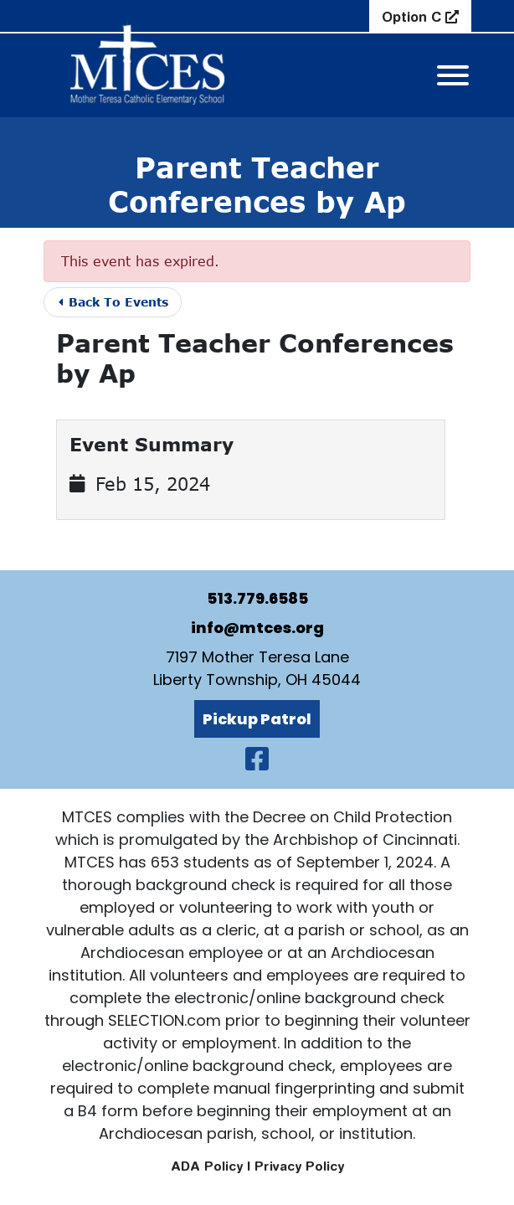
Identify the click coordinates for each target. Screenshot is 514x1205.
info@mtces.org (257, 627)
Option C (413, 16)
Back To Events (113, 302)
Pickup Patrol (257, 718)
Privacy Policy (299, 1166)
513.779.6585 (257, 598)
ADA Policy (207, 1166)
